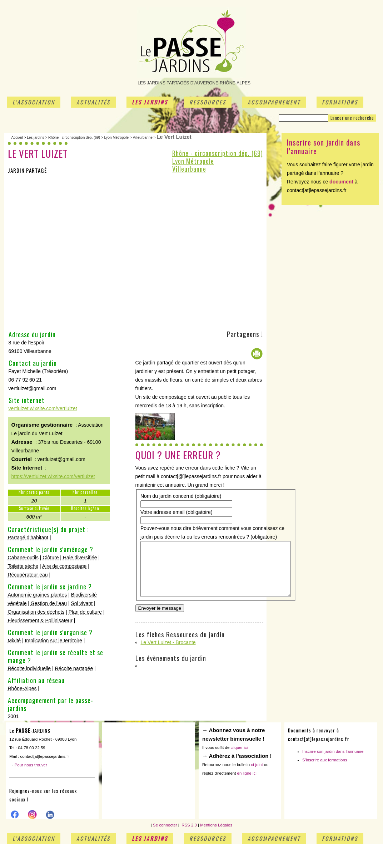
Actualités (93, 102)
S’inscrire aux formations (324, 760)
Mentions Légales (216, 825)
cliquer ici (239, 747)
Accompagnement (274, 102)
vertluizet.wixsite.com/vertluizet (43, 408)
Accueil (17, 137)
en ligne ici (247, 773)
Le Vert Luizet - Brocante (168, 645)
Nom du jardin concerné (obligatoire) (180, 496)
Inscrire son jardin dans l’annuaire (333, 751)
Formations (340, 102)
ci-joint (257, 764)
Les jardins (150, 102)
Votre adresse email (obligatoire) (176, 512)
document (341, 182)
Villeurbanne (142, 137)
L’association (34, 102)
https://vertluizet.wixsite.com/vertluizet (53, 476)
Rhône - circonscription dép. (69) (74, 137)
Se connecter (165, 825)
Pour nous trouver (31, 765)
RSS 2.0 (188, 825)
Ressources (207, 102)
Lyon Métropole (116, 137)
